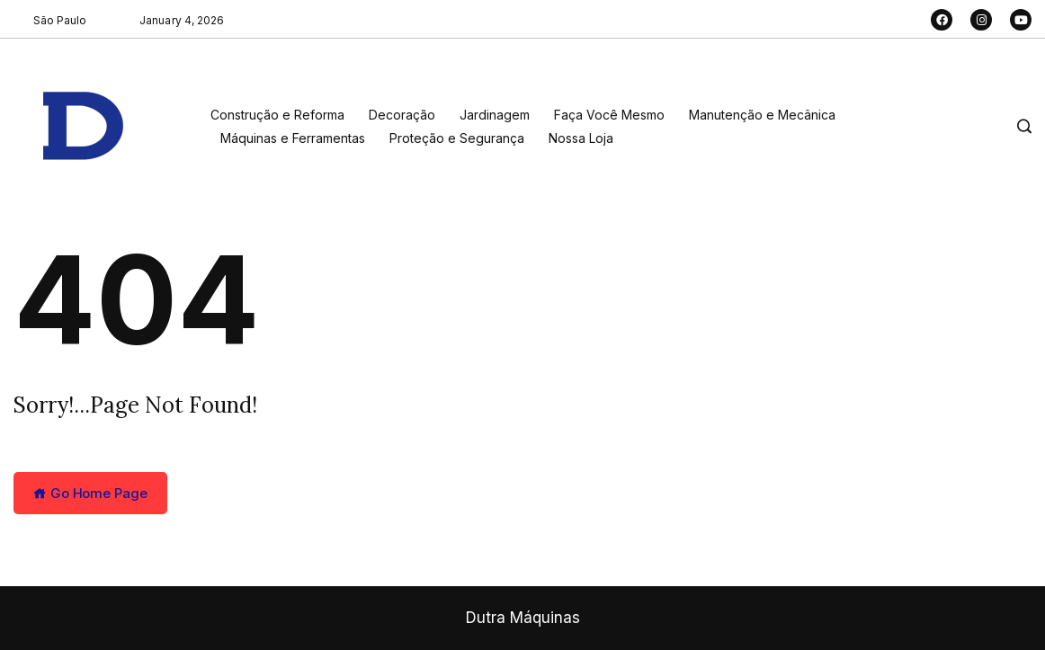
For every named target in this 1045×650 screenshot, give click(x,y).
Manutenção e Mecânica (762, 114)
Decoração (402, 114)
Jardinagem (495, 114)
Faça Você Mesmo (609, 114)
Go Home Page (90, 493)
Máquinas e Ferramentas (292, 138)
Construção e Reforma (277, 114)
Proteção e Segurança (456, 138)
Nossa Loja (581, 138)
